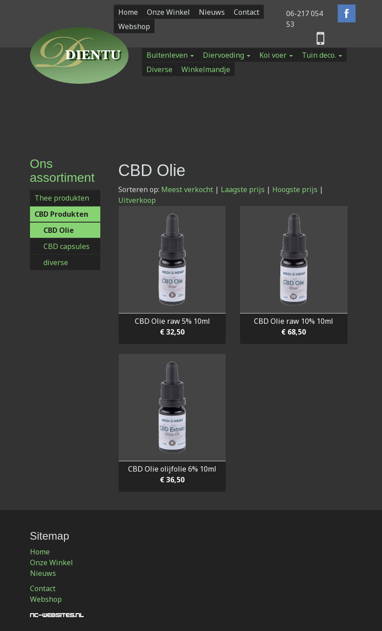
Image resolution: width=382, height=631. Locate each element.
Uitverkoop (137, 200)
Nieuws (212, 12)
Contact (246, 12)
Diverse (159, 69)
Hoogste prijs (295, 189)
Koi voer (276, 55)
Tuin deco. (322, 55)
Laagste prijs (243, 189)
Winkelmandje (205, 69)
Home (128, 12)
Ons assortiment (62, 171)
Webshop (134, 26)
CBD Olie (58, 230)
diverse (55, 262)
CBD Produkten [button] (61, 214)
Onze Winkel (168, 12)
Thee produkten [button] (61, 198)
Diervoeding (226, 55)
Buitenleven (170, 55)
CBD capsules (66, 246)
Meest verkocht (187, 189)
